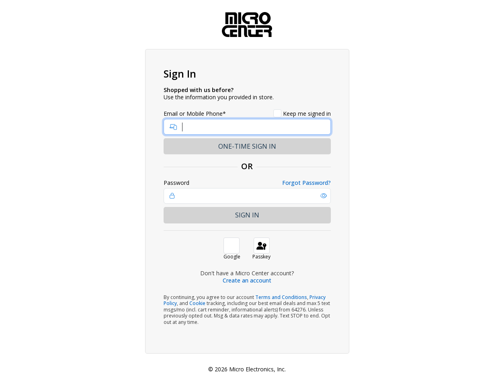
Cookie (197, 303)
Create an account (247, 280)
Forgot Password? (306, 182)
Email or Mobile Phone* (195, 113)
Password (176, 182)
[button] (323, 196)
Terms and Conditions (281, 297)
